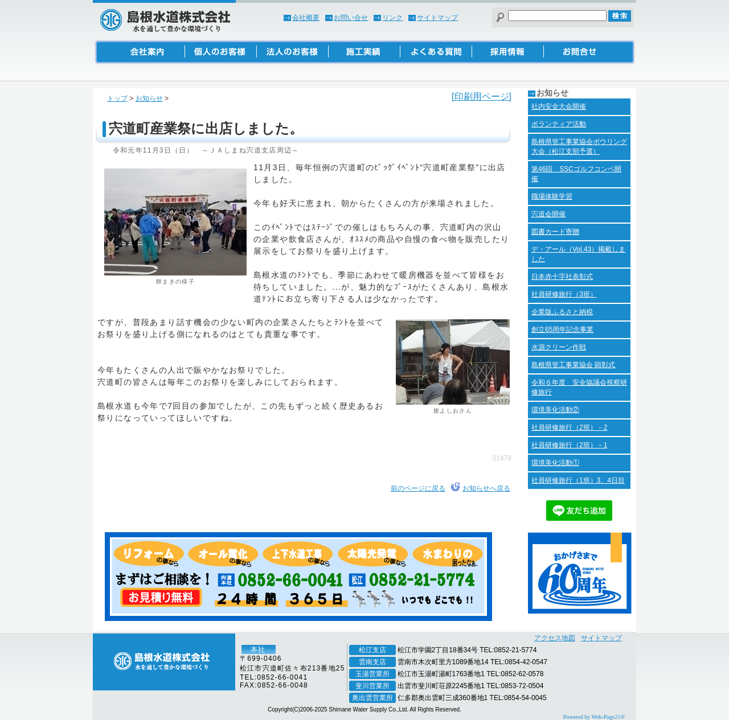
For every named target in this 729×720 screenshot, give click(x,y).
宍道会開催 (548, 214)
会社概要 (306, 18)
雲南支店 (372, 662)
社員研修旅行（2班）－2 (569, 427)
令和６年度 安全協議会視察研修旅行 (579, 387)
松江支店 (372, 650)
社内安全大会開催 (558, 106)
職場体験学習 (551, 196)
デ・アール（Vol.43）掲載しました (578, 254)
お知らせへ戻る (486, 488)
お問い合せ (351, 18)
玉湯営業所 (372, 674)
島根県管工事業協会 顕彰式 (573, 365)
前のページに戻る (418, 488)
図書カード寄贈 (555, 232)
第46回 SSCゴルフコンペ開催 (576, 174)
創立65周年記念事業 (562, 330)
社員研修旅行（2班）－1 (569, 445)
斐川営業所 (372, 686)
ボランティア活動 (558, 124)
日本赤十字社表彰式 (562, 277)
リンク (392, 18)
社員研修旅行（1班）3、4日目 (578, 480)
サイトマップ (437, 18)
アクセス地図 (554, 638)
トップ (117, 98)
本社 (258, 649)
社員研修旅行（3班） (564, 294)
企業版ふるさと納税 (562, 312)
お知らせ (149, 98)
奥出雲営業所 (372, 698)
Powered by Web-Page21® (594, 717)
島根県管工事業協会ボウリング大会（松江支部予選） (579, 146)
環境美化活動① (555, 463)
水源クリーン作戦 (558, 347)
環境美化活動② (555, 410)
